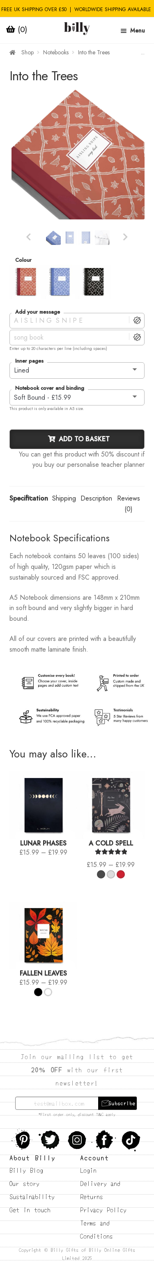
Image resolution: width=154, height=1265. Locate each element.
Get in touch (30, 1209)
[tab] (28, 504)
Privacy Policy (103, 1209)
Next (127, 237)
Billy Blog (26, 1170)
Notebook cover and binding (49, 388)
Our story (24, 1183)
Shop (27, 52)
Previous (26, 237)
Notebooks (56, 52)
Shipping (64, 498)
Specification (28, 498)
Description (96, 498)
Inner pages (29, 361)
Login (88, 1170)
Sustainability (32, 1196)
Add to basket (77, 439)
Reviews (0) (128, 504)
